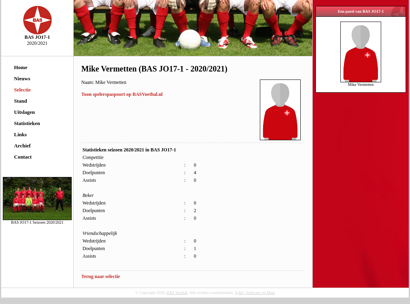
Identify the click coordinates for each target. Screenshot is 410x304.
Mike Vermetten (360, 83)
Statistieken (27, 123)
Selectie (22, 90)
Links (20, 134)
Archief (22, 146)
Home (20, 67)
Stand (20, 101)
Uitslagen (24, 112)
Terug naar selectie (100, 276)
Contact (23, 157)
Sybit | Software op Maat (255, 292)
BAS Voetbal (177, 292)
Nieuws (22, 78)
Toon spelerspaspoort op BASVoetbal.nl (122, 94)
